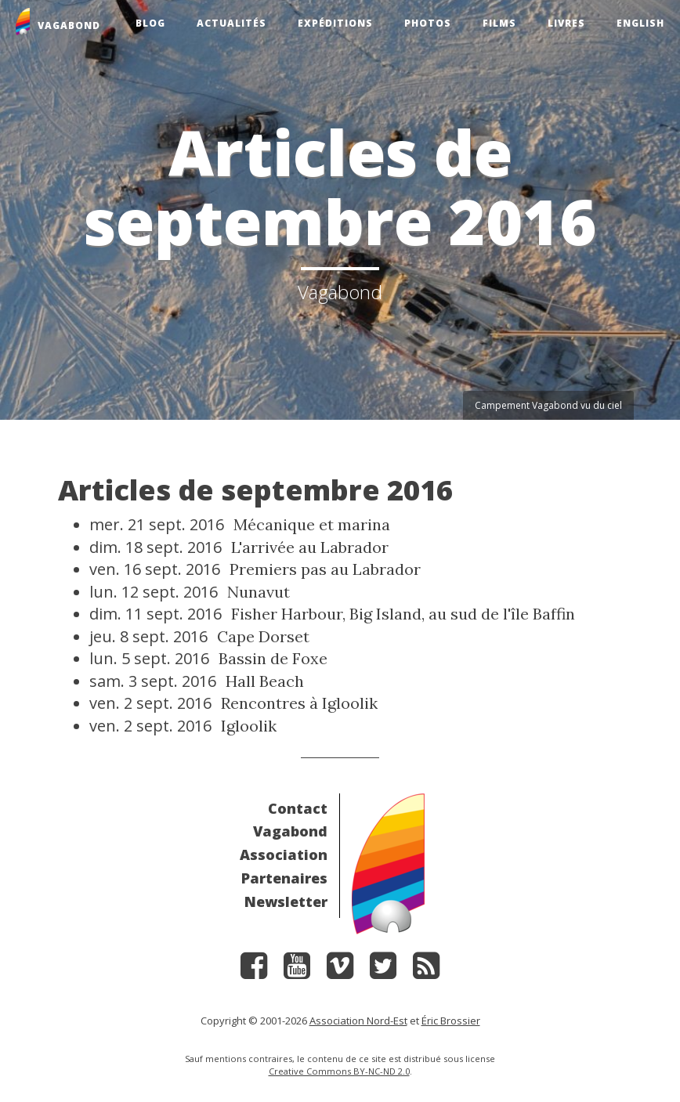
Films (499, 23)
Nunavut (258, 592)
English (640, 23)
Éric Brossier (450, 1020)
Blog (150, 23)
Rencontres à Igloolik (299, 703)
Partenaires (284, 878)
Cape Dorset (263, 636)
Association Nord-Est (358, 1020)
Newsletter (285, 901)
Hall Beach (265, 681)
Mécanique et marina (311, 524)
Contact (297, 808)
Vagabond (290, 831)
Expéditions (335, 23)
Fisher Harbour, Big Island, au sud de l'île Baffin (403, 613)
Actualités (231, 23)
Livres (566, 23)
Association (283, 854)
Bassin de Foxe (273, 658)
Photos (427, 23)
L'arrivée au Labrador (310, 547)
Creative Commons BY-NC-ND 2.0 (339, 1071)
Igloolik (249, 725)
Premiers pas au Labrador (325, 569)
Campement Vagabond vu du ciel (548, 405)
